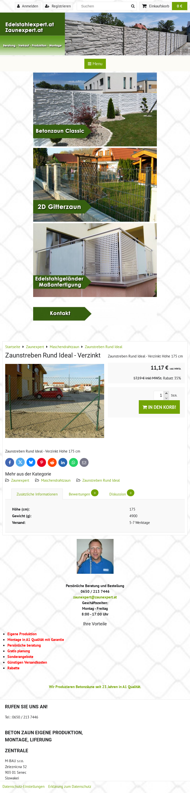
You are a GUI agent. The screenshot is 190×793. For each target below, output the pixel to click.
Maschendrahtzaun (56, 480)
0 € (179, 5)
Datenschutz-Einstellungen (23, 786)
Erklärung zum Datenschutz (69, 786)
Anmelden (27, 5)
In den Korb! (159, 407)
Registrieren (58, 5)
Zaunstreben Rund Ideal (101, 480)
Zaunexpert (20, 480)
